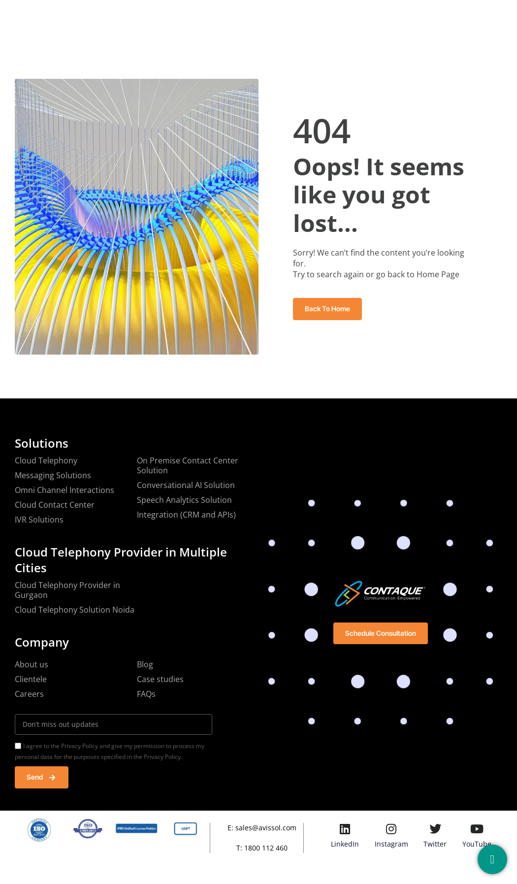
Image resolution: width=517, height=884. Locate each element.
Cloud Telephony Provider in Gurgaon (67, 590)
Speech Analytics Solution (184, 499)
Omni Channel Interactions (64, 490)
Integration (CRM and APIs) (186, 514)
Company (180, 16)
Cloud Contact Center (55, 504)
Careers (29, 693)
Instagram (391, 844)
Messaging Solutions (53, 475)
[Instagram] (391, 829)
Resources (284, 16)
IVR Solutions (39, 519)
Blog (328, 16)
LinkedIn (345, 844)
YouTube (476, 844)
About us (31, 664)
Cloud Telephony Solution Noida (74, 609)
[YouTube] (477, 829)
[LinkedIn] (345, 829)
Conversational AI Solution (186, 485)
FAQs (146, 693)
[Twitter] (435, 829)
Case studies (160, 679)
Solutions (231, 16)
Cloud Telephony (46, 460)
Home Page (438, 274)
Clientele (31, 679)
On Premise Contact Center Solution (187, 465)
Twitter (435, 844)
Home (136, 16)
